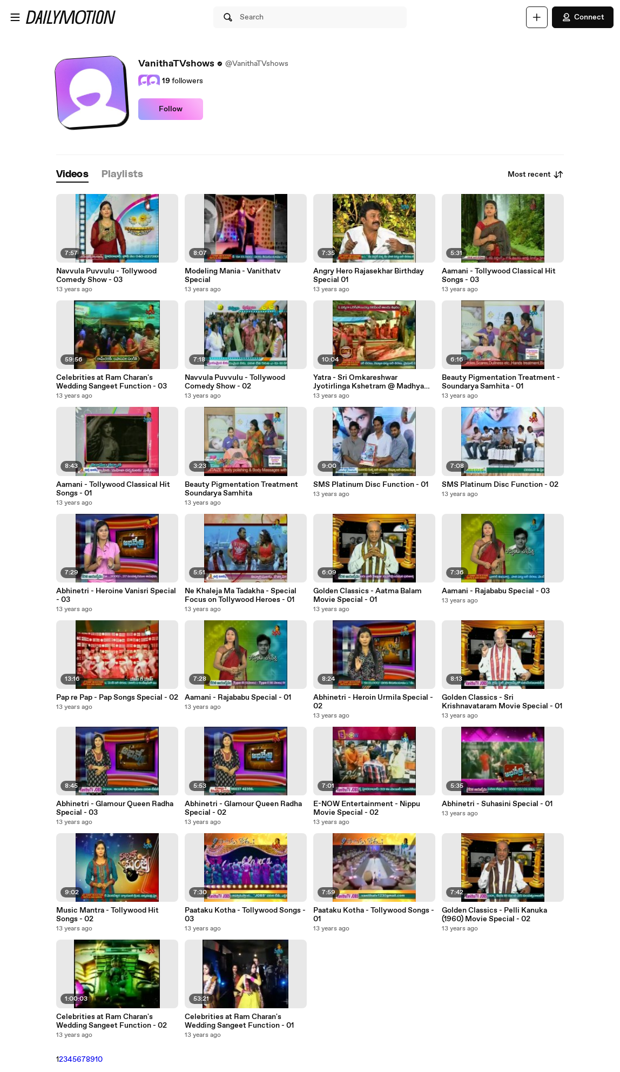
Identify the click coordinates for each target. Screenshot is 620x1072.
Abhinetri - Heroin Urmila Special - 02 (373, 702)
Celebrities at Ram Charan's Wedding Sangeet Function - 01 (239, 1021)
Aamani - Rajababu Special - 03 (496, 591)
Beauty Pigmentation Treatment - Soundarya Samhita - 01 (501, 382)
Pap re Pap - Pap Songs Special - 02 (117, 697)
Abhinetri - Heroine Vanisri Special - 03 (116, 595)
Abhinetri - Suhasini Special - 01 (497, 804)
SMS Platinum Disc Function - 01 (370, 484)
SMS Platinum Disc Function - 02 (500, 484)
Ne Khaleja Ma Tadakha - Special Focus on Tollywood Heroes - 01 (240, 595)
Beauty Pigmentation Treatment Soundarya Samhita (241, 489)
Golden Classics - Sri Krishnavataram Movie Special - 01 (502, 702)
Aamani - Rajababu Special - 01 (238, 697)
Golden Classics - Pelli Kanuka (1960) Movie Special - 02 (494, 914)
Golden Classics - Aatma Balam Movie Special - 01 (367, 595)
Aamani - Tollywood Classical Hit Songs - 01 (113, 489)
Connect (582, 17)
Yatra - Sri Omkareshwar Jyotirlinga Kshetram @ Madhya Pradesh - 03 (368, 382)
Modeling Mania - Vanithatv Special (233, 275)
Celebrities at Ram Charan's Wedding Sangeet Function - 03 (111, 382)
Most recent (536, 174)
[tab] (72, 175)
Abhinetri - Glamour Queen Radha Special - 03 (114, 808)
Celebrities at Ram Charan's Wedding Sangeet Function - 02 (111, 1021)
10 (99, 1059)
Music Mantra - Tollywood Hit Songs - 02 (107, 914)
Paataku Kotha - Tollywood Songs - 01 (373, 914)
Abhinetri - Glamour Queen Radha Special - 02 (243, 808)
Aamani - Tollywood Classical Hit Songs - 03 (499, 275)
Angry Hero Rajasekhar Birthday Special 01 (368, 275)
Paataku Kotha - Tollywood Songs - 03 (245, 914)
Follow (171, 109)
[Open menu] (15, 17)
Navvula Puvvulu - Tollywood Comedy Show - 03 (106, 275)
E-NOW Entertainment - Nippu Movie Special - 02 (366, 808)
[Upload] (537, 17)
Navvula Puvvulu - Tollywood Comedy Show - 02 (235, 382)
